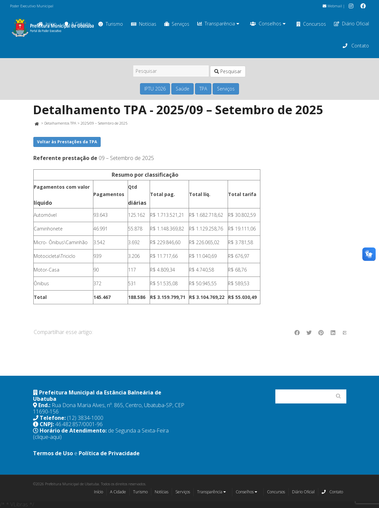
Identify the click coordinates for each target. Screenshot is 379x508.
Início (98, 492)
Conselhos (268, 23)
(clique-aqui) (47, 437)
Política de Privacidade (109, 453)
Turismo (110, 24)
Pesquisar (227, 71)
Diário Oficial (351, 23)
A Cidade (118, 492)
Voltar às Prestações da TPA (67, 142)
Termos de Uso (53, 453)
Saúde (182, 89)
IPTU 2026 (155, 89)
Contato (356, 45)
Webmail (332, 5)
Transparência (218, 23)
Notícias (143, 24)
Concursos (311, 24)
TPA (203, 89)
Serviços (176, 24)
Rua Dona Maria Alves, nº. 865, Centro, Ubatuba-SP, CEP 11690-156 (108, 408)
